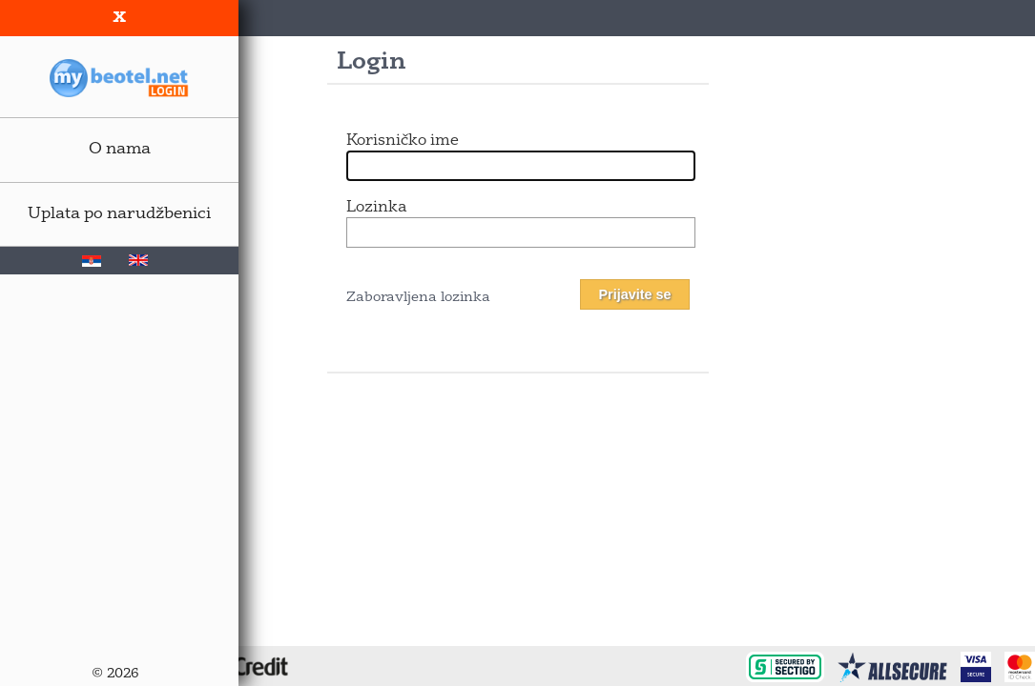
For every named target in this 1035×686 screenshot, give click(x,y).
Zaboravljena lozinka (418, 298)
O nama (120, 149)
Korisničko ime (402, 141)
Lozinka (376, 207)
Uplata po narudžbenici (119, 214)
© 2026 (115, 674)
